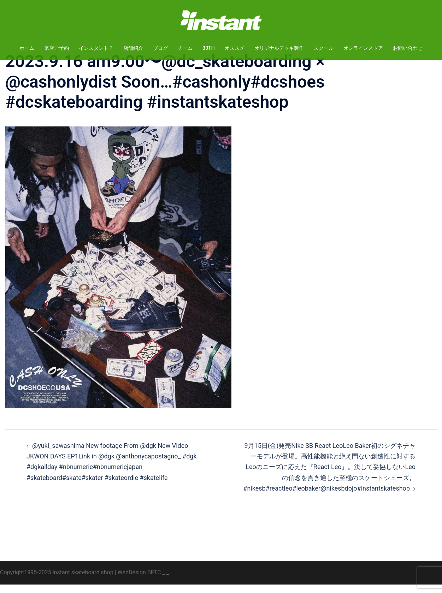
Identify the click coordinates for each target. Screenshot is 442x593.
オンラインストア (363, 48)
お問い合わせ (408, 48)
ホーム (26, 48)
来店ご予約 (56, 48)
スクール (324, 48)
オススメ (234, 48)
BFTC (154, 580)
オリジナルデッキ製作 (279, 48)
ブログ (160, 48)
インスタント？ (96, 48)
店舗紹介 (133, 48)
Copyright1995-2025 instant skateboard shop (56, 580)
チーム (185, 48)
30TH (208, 48)
